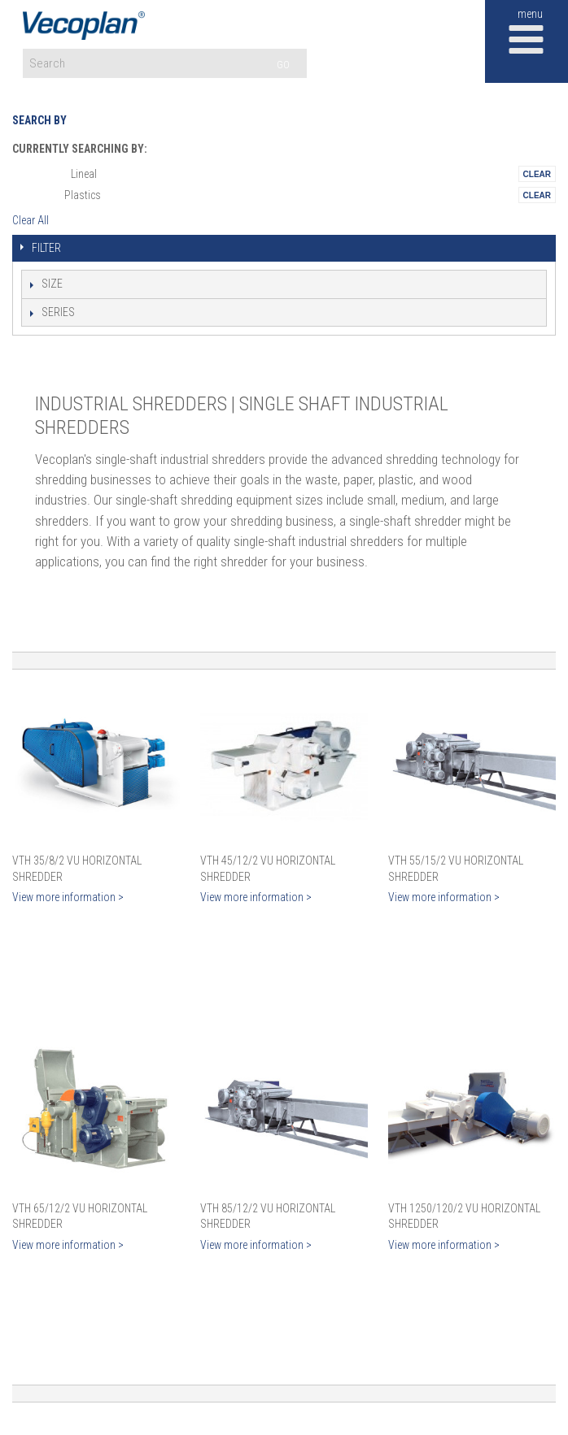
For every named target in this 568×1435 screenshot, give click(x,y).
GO (283, 65)
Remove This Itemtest (537, 174)
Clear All (30, 220)
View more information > (68, 897)
